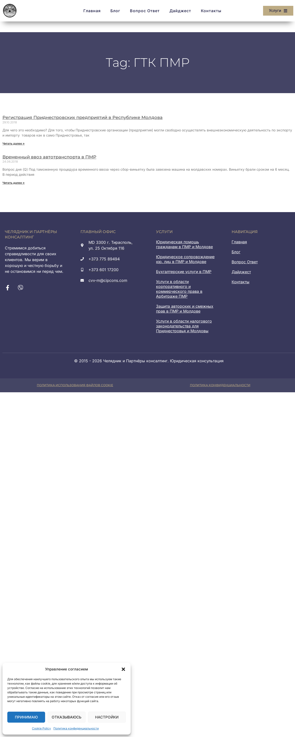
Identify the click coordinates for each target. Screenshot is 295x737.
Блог (115, 10)
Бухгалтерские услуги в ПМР (183, 271)
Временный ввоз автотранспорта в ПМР (49, 157)
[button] (123, 669)
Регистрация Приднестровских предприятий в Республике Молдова (82, 117)
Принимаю (26, 717)
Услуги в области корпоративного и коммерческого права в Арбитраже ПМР (179, 289)
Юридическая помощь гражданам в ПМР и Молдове (184, 244)
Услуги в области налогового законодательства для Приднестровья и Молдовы (184, 326)
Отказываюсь (66, 717)
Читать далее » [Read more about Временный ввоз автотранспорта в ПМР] (13, 183)
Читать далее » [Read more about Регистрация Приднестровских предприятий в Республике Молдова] (13, 143)
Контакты (211, 10)
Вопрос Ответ (145, 10)
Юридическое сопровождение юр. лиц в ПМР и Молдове (185, 259)
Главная (92, 10)
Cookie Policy (41, 728)
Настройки (106, 717)
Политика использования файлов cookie (75, 385)
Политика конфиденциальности (76, 728)
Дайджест (180, 10)
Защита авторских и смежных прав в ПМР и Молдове (184, 309)
